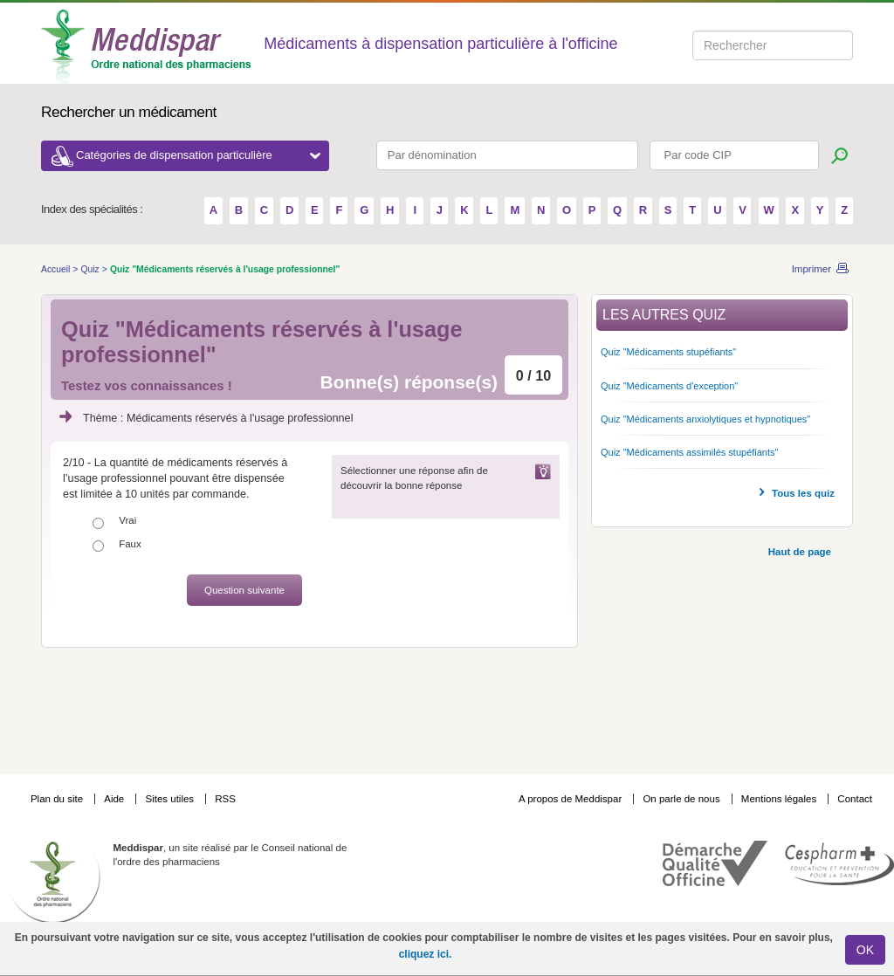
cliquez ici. (425, 954)
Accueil (56, 269)
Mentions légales (780, 799)
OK (865, 950)
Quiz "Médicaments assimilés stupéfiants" (689, 452)
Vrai (127, 520)
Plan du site (58, 799)
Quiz (90, 269)
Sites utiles (170, 799)
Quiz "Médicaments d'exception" (669, 386)
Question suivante (244, 590)
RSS (225, 799)
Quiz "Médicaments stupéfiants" (668, 352)
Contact (854, 799)
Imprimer (811, 269)
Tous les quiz (803, 493)
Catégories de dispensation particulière (198, 155)
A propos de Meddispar (570, 799)
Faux (130, 544)
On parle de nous (681, 799)
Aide (115, 799)
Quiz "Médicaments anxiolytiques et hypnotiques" (705, 419)
